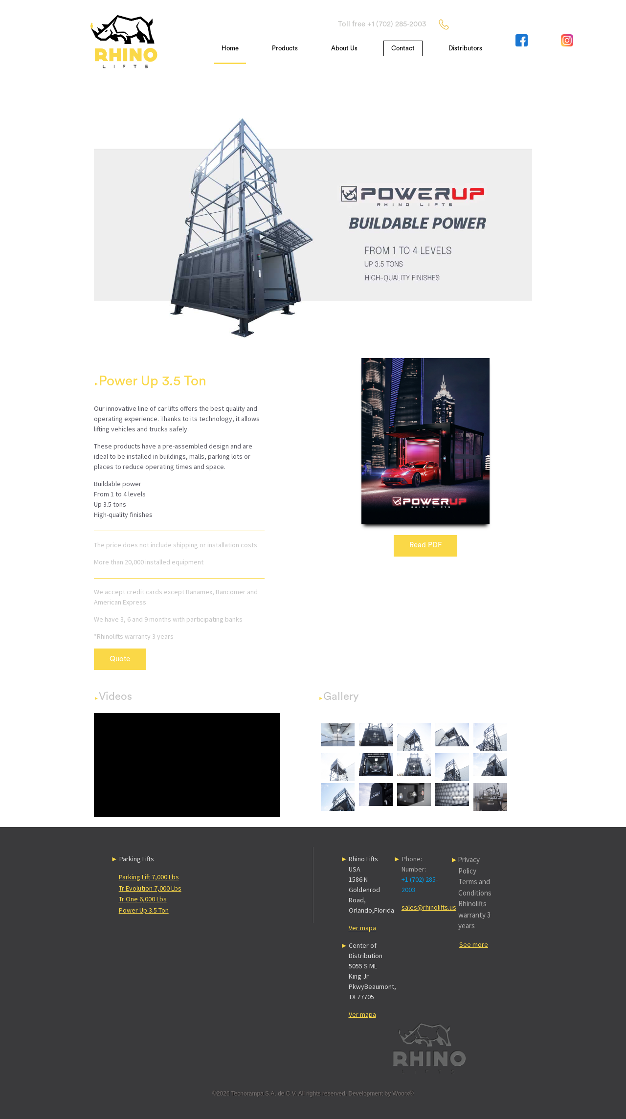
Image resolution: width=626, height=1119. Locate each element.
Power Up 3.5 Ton (144, 910)
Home (230, 48)
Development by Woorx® (380, 1093)
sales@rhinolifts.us (429, 907)
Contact (403, 48)
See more (473, 944)
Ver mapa (362, 927)
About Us (344, 48)
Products (285, 48)
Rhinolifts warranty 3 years (474, 914)
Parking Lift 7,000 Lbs (149, 877)
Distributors (465, 48)
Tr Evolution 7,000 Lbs (150, 888)
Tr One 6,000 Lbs (143, 899)
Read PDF (425, 545)
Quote (120, 659)
